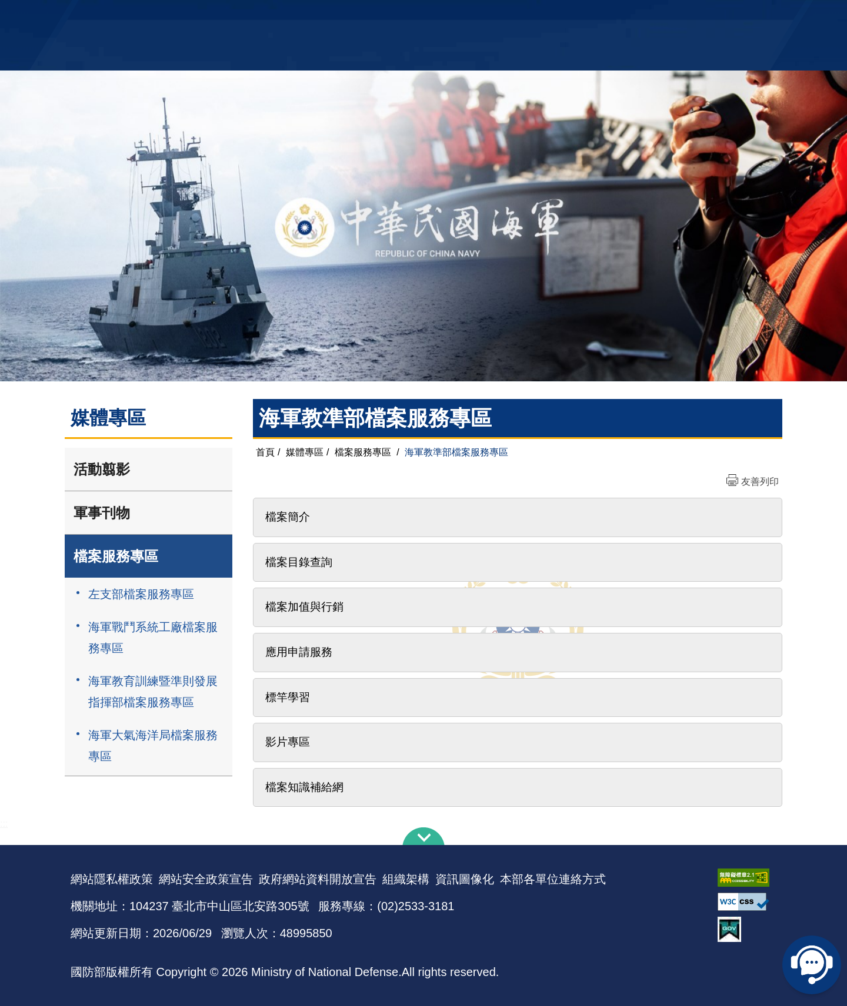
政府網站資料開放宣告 (317, 879)
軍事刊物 (102, 513)
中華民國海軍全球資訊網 (250, 16)
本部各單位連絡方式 (553, 879)
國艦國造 (673, 15)
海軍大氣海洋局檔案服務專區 (153, 746)
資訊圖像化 (464, 879)
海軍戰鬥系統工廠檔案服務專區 (153, 638)
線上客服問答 (811, 964)
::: (4, 824)
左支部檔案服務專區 (141, 594)
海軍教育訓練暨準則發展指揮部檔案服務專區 (153, 692)
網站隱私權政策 (112, 879)
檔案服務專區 (116, 556)
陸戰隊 (709, 15)
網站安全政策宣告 (206, 879)
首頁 (265, 452)
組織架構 (405, 879)
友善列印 (760, 482)
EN (447, 15)
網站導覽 (419, 15)
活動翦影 (102, 469)
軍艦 (642, 15)
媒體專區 (305, 452)
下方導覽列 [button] (423, 836)
